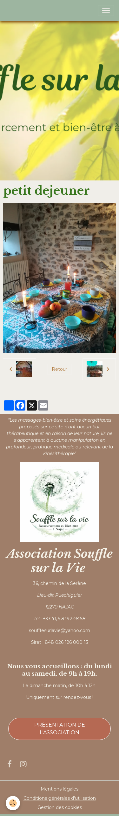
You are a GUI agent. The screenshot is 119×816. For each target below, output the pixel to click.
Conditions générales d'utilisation (59, 798)
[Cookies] (13, 803)
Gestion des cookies (59, 807)
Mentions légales (59, 789)
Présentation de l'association (59, 728)
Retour (59, 369)
